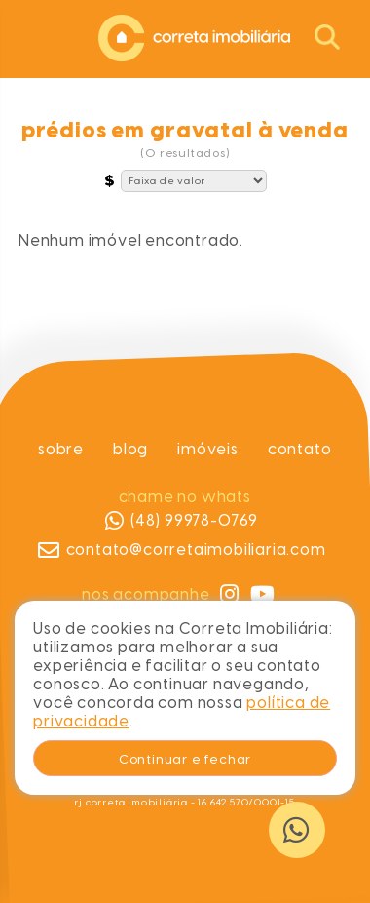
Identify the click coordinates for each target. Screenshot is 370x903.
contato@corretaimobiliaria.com (182, 550)
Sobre (61, 449)
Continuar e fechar (185, 758)
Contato (300, 449)
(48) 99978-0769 (181, 520)
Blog (130, 449)
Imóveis (208, 449)
